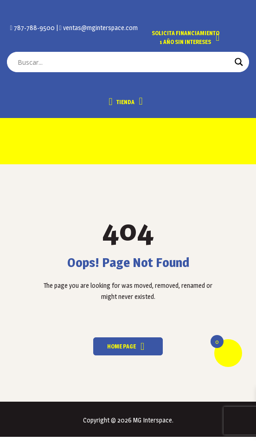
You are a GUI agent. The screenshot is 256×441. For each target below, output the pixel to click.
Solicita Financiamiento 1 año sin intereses (185, 37)
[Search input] (124, 62)
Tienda (121, 102)
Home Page (121, 346)
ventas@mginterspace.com (100, 27)
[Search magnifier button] (238, 62)
